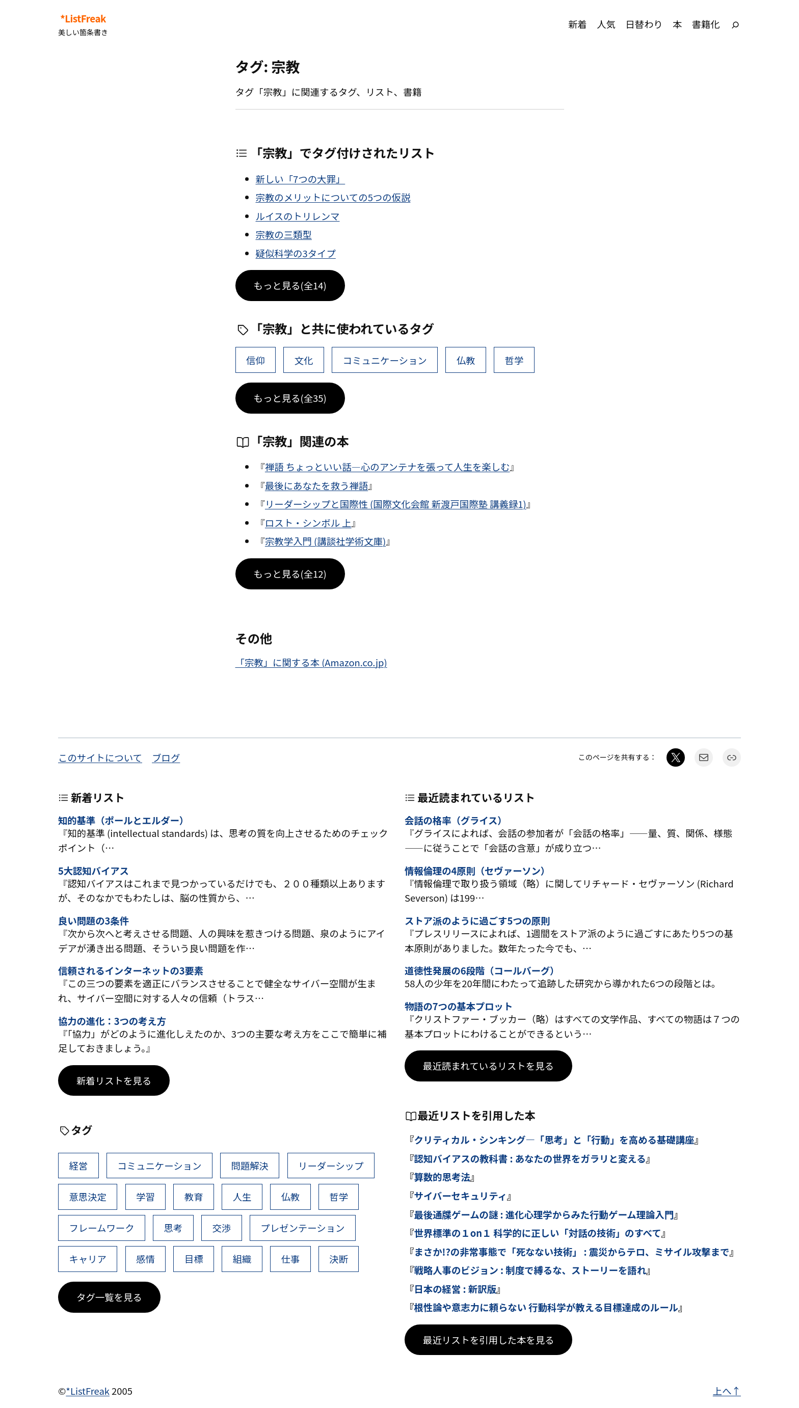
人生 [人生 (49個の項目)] (242, 1196)
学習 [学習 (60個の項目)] (145, 1196)
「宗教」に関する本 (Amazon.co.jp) (311, 662)
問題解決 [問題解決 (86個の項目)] (250, 1165)
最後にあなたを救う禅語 (316, 485)
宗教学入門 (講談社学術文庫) (325, 541)
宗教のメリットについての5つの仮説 (333, 197)
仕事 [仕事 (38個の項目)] (290, 1258)
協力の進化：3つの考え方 (112, 1020)
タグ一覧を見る (109, 1297)
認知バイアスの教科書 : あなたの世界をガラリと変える (530, 1158)
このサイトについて (100, 757)
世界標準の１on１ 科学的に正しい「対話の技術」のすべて (537, 1232)
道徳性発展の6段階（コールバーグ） (482, 970)
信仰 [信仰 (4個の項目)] (255, 360)
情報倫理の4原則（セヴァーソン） (477, 870)
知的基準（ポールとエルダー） (123, 820)
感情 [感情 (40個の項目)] (145, 1258)
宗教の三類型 (284, 234)
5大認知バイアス (93, 870)
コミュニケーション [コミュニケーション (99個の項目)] (385, 360)
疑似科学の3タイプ (296, 253)
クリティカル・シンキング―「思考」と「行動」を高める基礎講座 (554, 1139)
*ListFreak (83, 18)
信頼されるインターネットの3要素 (130, 970)
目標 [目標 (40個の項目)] (193, 1258)
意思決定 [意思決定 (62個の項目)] (87, 1196)
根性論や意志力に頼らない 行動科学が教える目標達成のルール (546, 1307)
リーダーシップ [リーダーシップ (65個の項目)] (330, 1165)
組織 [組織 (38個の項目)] (242, 1258)
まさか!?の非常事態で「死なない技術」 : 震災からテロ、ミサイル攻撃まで (571, 1251)
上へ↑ (727, 1390)
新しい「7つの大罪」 (300, 178)
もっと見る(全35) (290, 397)
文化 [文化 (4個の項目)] (304, 360)
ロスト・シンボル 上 (308, 522)
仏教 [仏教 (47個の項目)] (466, 360)
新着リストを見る (113, 1080)
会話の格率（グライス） (456, 820)
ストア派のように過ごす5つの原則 (477, 920)
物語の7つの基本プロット (459, 1006)
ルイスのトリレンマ (298, 216)
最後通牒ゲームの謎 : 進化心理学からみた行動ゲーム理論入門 (544, 1214)
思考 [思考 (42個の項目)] (173, 1227)
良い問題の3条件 (93, 920)
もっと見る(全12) (290, 573)
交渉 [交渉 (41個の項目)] (221, 1227)
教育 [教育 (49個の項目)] (193, 1196)
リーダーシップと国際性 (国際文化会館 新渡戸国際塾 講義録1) (395, 503)
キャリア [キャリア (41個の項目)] (87, 1258)
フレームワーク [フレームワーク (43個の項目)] (101, 1227)
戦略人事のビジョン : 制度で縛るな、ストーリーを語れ (530, 1270)
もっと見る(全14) (290, 285)
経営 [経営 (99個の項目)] (78, 1165)
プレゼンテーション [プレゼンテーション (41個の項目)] (302, 1227)
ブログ (166, 757)
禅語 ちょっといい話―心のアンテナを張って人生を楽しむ (387, 466)
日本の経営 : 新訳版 (455, 1288)
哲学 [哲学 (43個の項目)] (514, 360)
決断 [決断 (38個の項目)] (338, 1258)
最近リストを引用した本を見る (488, 1339)
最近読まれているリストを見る (488, 1065)
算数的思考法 (442, 1176)
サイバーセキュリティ (460, 1195)
